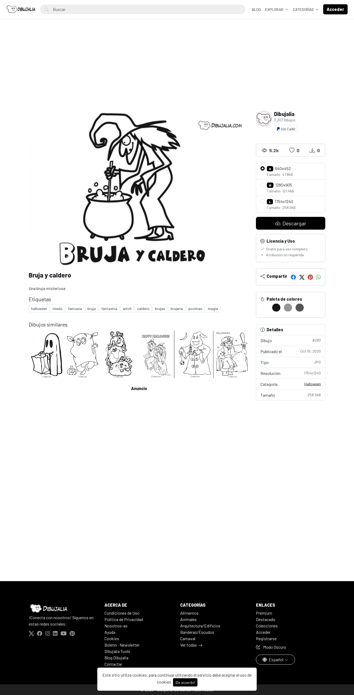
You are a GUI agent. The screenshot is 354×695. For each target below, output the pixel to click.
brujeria (177, 308)
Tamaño (290, 395)
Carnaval (187, 638)
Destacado (265, 619)
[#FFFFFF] (264, 308)
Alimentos (189, 612)
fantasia (75, 308)
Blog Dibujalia (116, 657)
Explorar (274, 9)
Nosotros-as (116, 625)
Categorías (304, 9)
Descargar (290, 223)
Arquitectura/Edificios (200, 625)
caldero (143, 308)
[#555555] (300, 308)
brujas (160, 308)
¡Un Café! (285, 129)
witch (127, 308)
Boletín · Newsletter (122, 644)
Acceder (263, 632)
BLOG (256, 9)
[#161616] (276, 308)
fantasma (109, 308)
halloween (39, 308)
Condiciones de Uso (122, 612)
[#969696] (288, 308)
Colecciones (267, 625)
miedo (57, 308)
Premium (264, 612)
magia (213, 308)
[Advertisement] (177, 71)
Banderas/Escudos (197, 632)
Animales (188, 619)
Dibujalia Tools (117, 651)
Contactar (113, 664)
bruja (91, 308)
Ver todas (188, 644)
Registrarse (266, 638)
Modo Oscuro (271, 647)
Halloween (312, 384)
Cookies (111, 638)
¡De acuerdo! (185, 682)
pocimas (195, 308)
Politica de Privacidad (123, 619)
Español (273, 659)
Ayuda (109, 632)
